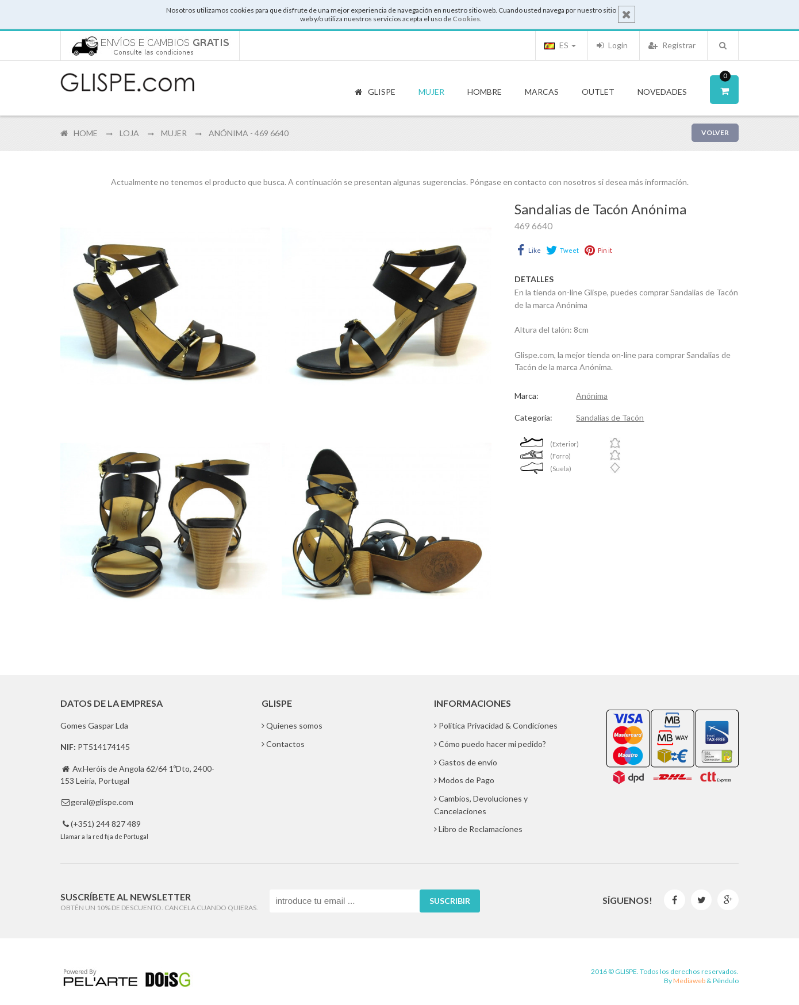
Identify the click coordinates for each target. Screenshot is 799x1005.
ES (560, 45)
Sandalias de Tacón (610, 417)
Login (612, 45)
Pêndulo (726, 980)
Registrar (672, 45)
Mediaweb (689, 980)
